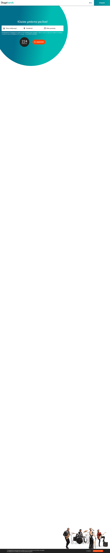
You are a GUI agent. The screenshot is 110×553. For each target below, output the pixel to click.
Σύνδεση (102, 3)
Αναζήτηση (39, 42)
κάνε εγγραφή (20, 34)
